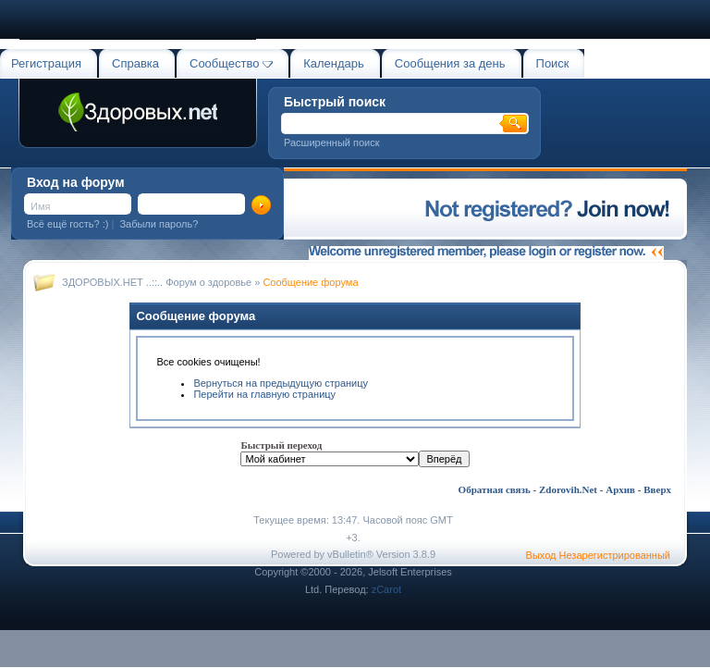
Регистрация (46, 63)
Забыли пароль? (158, 223)
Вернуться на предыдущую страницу (280, 383)
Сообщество (231, 63)
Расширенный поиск (332, 142)
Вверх (657, 489)
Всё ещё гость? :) (67, 223)
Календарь (333, 63)
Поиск (552, 63)
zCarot (386, 589)
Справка (135, 63)
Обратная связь (495, 489)
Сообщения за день (450, 63)
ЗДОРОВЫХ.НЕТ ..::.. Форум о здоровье (156, 282)
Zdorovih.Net (568, 489)
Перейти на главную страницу (264, 394)
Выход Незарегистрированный (598, 555)
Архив (620, 489)
